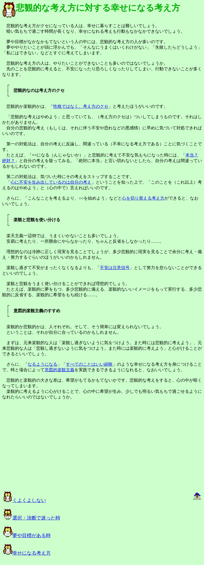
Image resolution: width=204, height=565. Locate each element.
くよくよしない (24, 500)
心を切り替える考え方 (143, 198)
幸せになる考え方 (27, 553)
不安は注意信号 (115, 267)
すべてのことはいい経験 (89, 364)
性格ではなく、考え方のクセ (80, 106)
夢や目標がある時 (27, 535)
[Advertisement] (61, 448)
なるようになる (42, 364)
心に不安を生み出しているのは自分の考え (51, 182)
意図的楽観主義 (59, 370)
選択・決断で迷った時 (31, 518)
